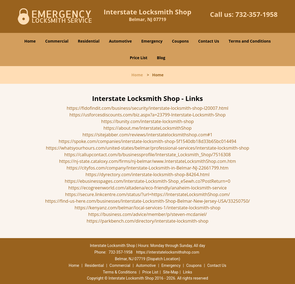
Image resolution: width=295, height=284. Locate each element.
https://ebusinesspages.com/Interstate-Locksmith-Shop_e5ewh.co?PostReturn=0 (147, 181)
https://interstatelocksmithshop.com (167, 252)
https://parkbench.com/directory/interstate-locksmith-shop (147, 221)
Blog (161, 57)
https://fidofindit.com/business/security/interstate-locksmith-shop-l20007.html (147, 108)
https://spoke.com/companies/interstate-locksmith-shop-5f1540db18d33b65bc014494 (147, 141)
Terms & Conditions (120, 272)
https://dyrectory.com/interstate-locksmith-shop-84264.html (147, 174)
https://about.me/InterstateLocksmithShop (147, 128)
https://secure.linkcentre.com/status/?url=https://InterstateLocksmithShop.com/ (147, 194)
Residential (88, 41)
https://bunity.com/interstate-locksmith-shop (147, 121)
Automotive (120, 41)
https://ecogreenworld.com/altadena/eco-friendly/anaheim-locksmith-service (147, 188)
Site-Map (170, 272)
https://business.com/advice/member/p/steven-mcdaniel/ (147, 214)
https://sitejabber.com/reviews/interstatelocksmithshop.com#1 (147, 135)
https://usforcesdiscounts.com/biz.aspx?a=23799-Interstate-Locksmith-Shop (147, 115)
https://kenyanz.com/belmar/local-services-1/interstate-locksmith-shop (148, 208)
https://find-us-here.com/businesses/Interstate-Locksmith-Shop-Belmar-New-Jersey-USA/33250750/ (147, 201)
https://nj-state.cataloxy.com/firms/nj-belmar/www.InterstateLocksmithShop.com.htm (147, 161)
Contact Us (208, 41)
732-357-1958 (256, 14)
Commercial (56, 41)
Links (187, 272)
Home (30, 41)
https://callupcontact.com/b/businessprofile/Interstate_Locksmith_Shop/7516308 (147, 155)
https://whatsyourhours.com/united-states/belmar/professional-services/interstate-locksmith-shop (147, 148)
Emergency (151, 41)
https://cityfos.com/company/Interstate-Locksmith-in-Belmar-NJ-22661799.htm (148, 168)
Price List (139, 57)
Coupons (180, 41)
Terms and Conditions (250, 41)
